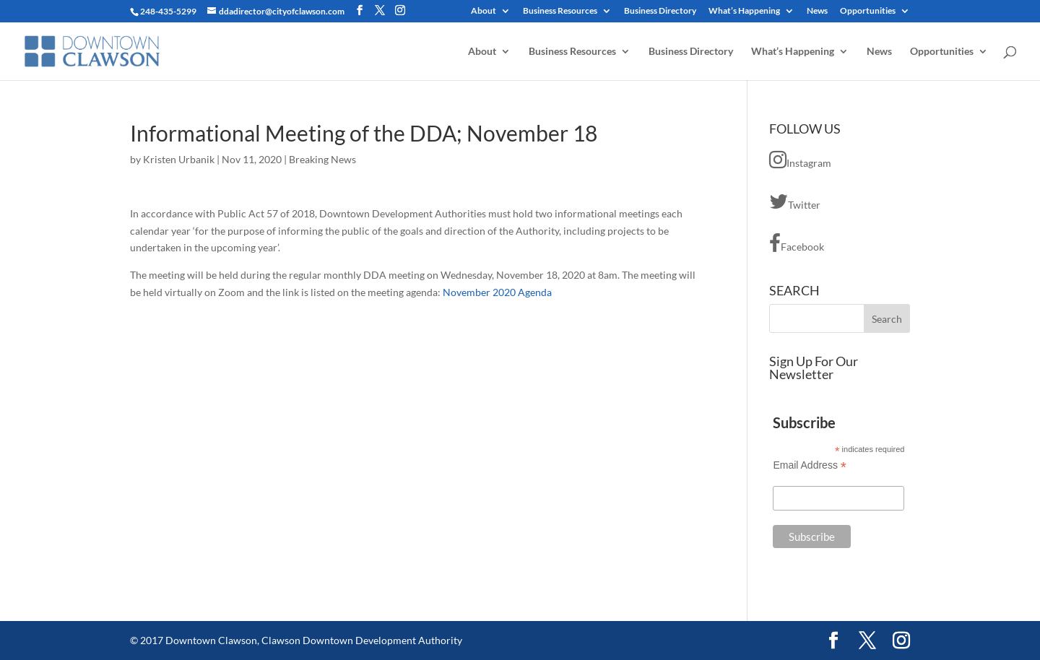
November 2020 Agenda (497, 292)
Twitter (794, 201)
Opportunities (868, 11)
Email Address (809, 465)
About (483, 11)
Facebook (796, 243)
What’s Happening (744, 11)
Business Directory (660, 11)
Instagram (800, 159)
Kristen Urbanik (178, 159)
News (817, 11)
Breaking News (322, 159)
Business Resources (560, 11)
